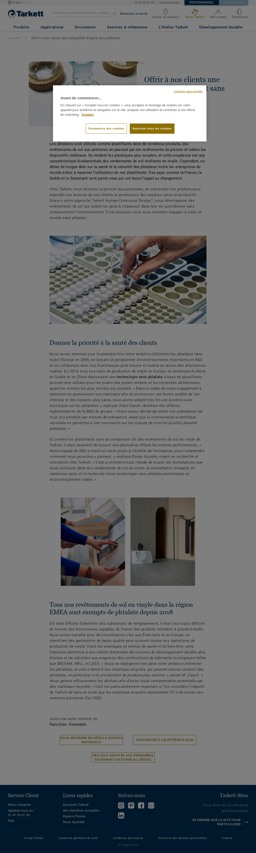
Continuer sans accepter (188, 91)
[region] (129, 113)
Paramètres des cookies (106, 128)
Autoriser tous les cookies (152, 128)
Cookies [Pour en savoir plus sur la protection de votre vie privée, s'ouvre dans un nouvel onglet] (88, 115)
